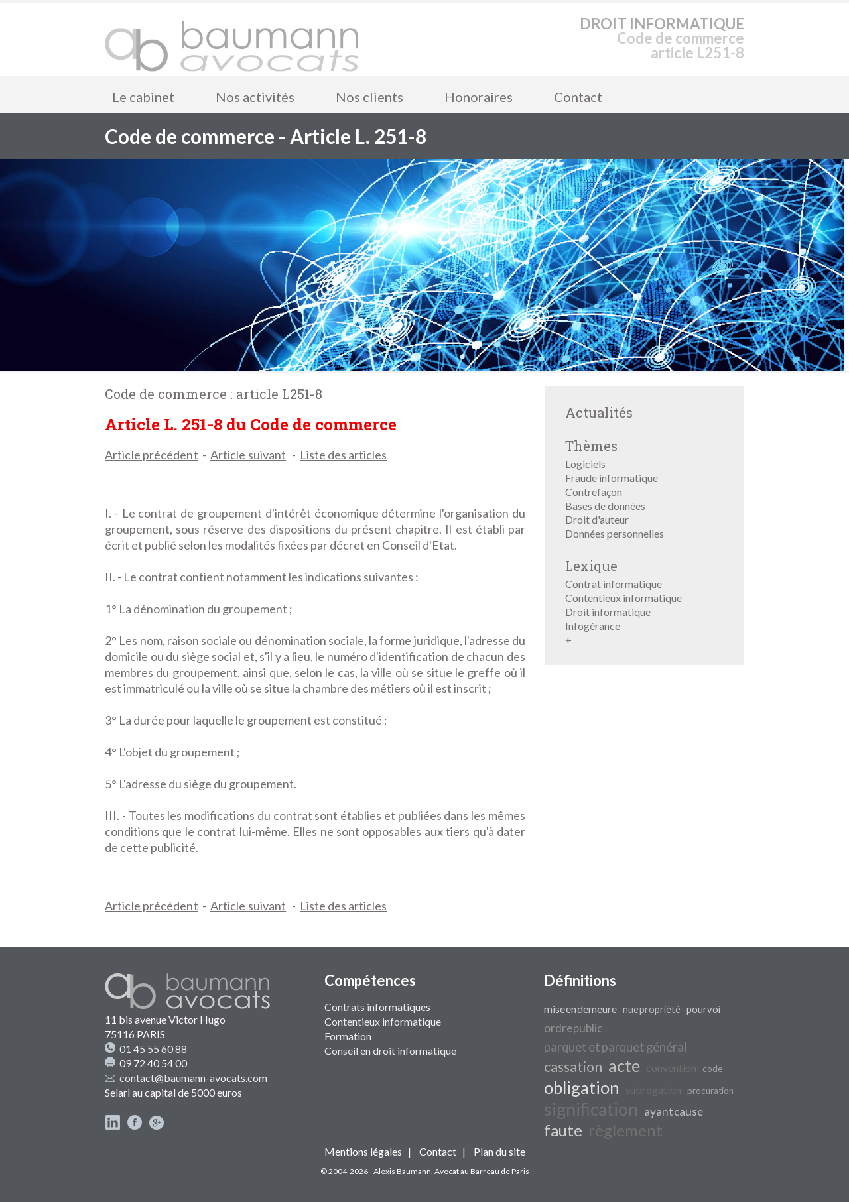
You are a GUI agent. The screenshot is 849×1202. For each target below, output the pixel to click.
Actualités (599, 412)
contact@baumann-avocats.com (193, 1077)
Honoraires (478, 97)
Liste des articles (343, 455)
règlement (625, 1130)
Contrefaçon (593, 491)
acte (624, 1065)
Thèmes (591, 445)
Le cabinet (143, 97)
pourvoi (703, 1009)
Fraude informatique (611, 477)
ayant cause (673, 1111)
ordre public (573, 1028)
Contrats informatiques (377, 1006)
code (712, 1068)
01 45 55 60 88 (153, 1048)
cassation (573, 1066)
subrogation (653, 1089)
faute (563, 1130)
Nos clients (369, 97)
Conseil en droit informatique (390, 1050)
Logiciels (585, 463)
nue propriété (652, 1009)
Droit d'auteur (597, 519)
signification (591, 1109)
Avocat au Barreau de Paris (481, 1171)
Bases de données (605, 505)
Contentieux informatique (623, 597)
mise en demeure (580, 1008)
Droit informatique (608, 611)
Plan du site (499, 1151)
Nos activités (255, 97)
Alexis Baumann (402, 1171)
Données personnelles (614, 533)
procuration (710, 1090)
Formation (347, 1036)
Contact (578, 97)
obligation (582, 1087)
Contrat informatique (613, 583)
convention (671, 1067)
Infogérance (592, 625)
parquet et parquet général (615, 1047)
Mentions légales (363, 1151)
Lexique (591, 565)
